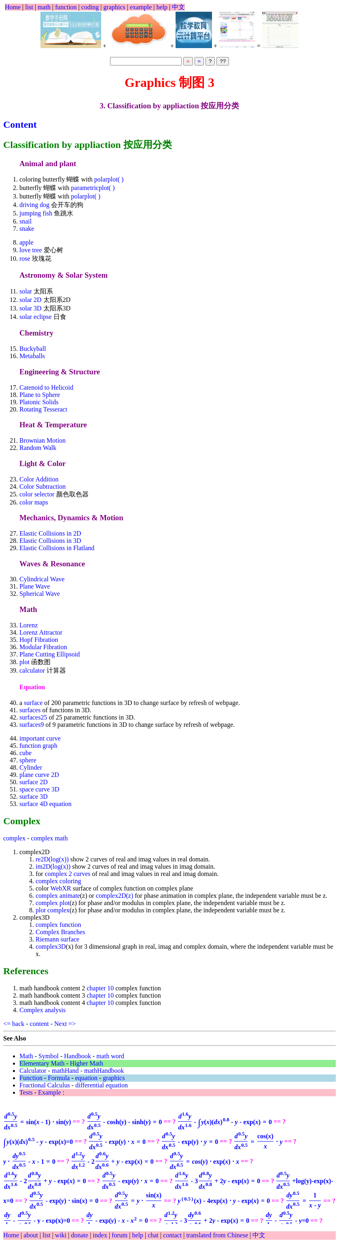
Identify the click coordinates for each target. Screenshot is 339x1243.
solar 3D (31, 308)
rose (25, 258)
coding (90, 7)
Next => (65, 1023)
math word (110, 1056)
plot (25, 661)
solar (26, 291)
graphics (114, 7)
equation (86, 1077)
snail (25, 221)
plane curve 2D (39, 774)
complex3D (51, 946)
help (161, 7)
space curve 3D (39, 789)
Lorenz (28, 625)
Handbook (77, 1056)
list (29, 7)
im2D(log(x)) (53, 866)
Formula (59, 1077)
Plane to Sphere (39, 394)
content (39, 1023)
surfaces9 (31, 724)
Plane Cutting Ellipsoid (49, 654)
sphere (27, 760)
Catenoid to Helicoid (46, 387)
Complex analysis (42, 1010)
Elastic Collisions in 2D (50, 533)
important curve (40, 738)
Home (13, 7)
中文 (178, 7)
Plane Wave (34, 586)
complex (14, 838)
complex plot (53, 902)
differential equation (101, 1085)
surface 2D (33, 782)
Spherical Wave (39, 593)
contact (173, 1235)
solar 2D (31, 299)
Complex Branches (60, 932)
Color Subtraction (42, 486)
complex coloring (58, 881)
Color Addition (38, 479)
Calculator (33, 1070)
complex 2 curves (68, 873)
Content (20, 124)
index (101, 1235)
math (44, 7)
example (141, 7)
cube (25, 752)
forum (119, 1235)
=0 (38, 1141)
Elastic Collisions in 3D (50, 540)
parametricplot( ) (93, 187)
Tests (26, 1092)
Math (26, 1056)
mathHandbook (104, 1070)
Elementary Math (42, 1063)
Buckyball (32, 348)
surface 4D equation (45, 803)
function (65, 7)
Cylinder (30, 767)
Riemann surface (57, 939)
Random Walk (37, 447)
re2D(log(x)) (52, 859)
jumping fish (35, 213)
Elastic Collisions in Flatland (56, 547)
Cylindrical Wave (42, 579)
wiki (61, 1235)
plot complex (53, 910)
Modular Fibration (43, 647)
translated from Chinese (217, 1235)
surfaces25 (33, 717)
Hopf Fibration (38, 639)
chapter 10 (100, 988)
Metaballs (32, 355)
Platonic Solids (38, 402)
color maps (33, 502)
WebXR (61, 888)
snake (26, 228)
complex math (49, 838)
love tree (30, 250)
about (31, 1235)
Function (30, 1077)
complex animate (58, 895)
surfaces (29, 710)
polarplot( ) (108, 179)
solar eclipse (35, 316)
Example (49, 1092)
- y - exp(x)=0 (36, 1220)
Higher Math (86, 1063)
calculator (33, 670)
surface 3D (33, 796)
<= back (13, 1023)
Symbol (48, 1056)
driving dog (34, 204)
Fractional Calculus (44, 1085)
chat (154, 1235)
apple (26, 242)
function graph (38, 745)
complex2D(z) (114, 895)
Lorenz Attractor (40, 632)
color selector (37, 494)
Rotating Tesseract (43, 409)
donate (80, 1235)
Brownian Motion (42, 440)
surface (33, 702)
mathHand (65, 1070)
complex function (58, 924)
